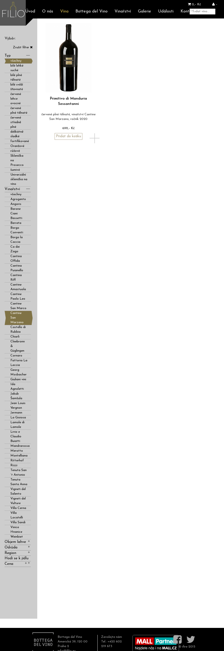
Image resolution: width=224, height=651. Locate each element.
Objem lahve (18, 541)
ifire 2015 (188, 646)
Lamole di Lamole (17, 425)
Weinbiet (16, 536)
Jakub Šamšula (16, 396)
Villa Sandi (17, 522)
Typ (18, 55)
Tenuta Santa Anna (18, 482)
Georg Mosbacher (18, 372)
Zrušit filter (23, 47)
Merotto (16, 451)
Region (18, 553)
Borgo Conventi (16, 230)
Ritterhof (17, 460)
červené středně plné (15, 122)
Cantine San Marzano (17, 317)
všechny (16, 61)
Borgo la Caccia (16, 240)
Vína (64, 11)
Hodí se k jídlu (18, 559)
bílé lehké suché (16, 68)
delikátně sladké (16, 134)
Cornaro (16, 355)
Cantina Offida (16, 259)
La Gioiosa (18, 417)
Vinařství (123, 11)
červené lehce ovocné (15, 98)
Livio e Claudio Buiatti (15, 436)
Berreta (15, 223)
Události (166, 11)
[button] (214, 4)
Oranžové (17, 146)
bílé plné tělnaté (16, 77)
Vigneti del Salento (18, 491)
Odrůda (18, 547)
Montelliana (19, 455)
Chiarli (14, 336)
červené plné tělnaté (18, 110)
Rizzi (13, 465)
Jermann (16, 412)
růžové (15, 151)
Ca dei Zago (15, 249)
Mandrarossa (20, 446)
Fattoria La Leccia (18, 363)
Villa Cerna (18, 508)
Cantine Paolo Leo (17, 296)
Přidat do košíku (68, 136)
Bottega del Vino (91, 11)
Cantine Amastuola (18, 287)
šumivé (15, 170)
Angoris (15, 204)
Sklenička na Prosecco (17, 160)
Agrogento (18, 199)
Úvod (30, 11)
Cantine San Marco (18, 306)
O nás (47, 11)
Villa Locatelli (16, 515)
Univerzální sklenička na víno (18, 179)
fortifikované (19, 141)
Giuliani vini (18, 379)
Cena (16, 563)
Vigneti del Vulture (18, 501)
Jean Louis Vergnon (17, 406)
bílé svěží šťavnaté (16, 87)
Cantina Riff (16, 278)
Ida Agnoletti (17, 387)
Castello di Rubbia (18, 330)
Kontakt (187, 11)
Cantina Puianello (16, 268)
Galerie (144, 11)
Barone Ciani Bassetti (16, 213)
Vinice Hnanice (16, 530)
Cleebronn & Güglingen (17, 346)
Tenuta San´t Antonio (18, 472)
